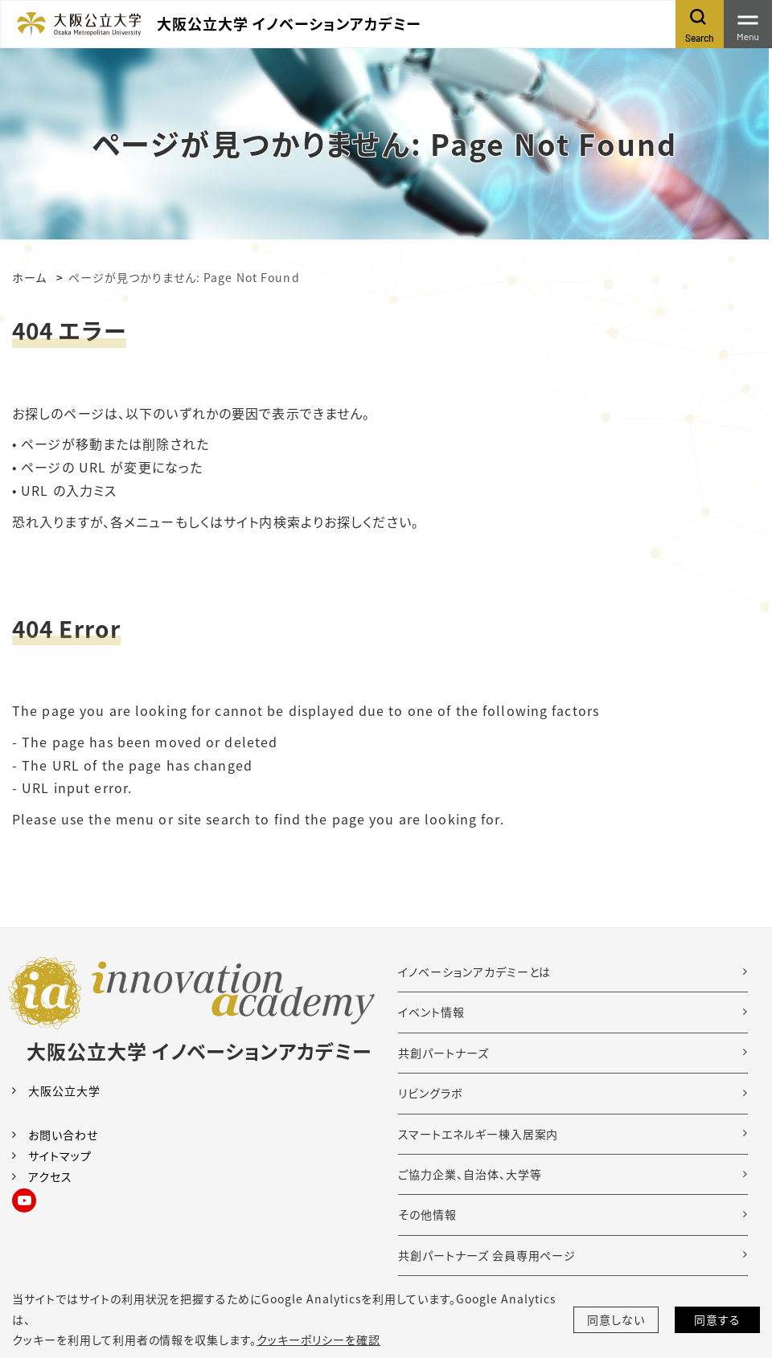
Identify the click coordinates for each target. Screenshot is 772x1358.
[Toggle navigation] (748, 24)
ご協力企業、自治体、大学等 (469, 1174)
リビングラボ (430, 1093)
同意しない (616, 1319)
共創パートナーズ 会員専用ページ (487, 1255)
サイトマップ (60, 1155)
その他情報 (427, 1214)
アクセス (50, 1176)
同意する (717, 1319)
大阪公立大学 (64, 1090)
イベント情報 (431, 1012)
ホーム (29, 277)
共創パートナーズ (443, 1053)
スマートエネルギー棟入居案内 (478, 1134)
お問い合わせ (63, 1135)
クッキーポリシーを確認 (318, 1339)
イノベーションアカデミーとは (474, 971)
